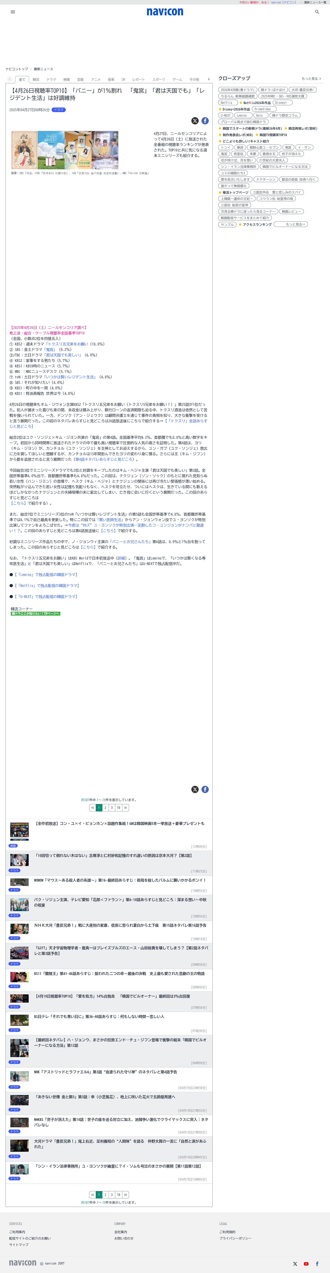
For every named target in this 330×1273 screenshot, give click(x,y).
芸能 (80, 79)
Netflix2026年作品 (257, 103)
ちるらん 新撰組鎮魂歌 (238, 96)
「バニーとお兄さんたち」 (130, 542)
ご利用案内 (17, 1232)
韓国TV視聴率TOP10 (273, 135)
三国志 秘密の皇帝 (234, 205)
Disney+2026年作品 (236, 109)
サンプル (227, 224)
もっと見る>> (290, 224)
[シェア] (205, 120)
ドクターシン (265, 179)
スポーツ (158, 79)
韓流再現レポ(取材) (303, 128)
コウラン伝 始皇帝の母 (276, 198)
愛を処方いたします (235, 179)
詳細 (121, 558)
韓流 (36, 79)
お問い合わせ (124, 1238)
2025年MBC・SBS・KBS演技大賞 (282, 96)
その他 (194, 79)
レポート (138, 79)
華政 (240, 147)
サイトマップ (18, 1244)
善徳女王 (269, 154)
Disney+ (282, 102)
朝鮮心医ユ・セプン (264, 147)
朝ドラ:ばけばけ (273, 90)
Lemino (243, 115)
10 (138, 807)
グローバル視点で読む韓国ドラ (243, 122)
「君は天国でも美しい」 (62, 355)
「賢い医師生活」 (110, 520)
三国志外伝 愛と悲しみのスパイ (277, 192)
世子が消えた (291, 154)
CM (123, 79)
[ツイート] (195, 120)
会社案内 (120, 1232)
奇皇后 (238, 154)
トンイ (226, 147)
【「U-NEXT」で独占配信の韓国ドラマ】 (46, 596)
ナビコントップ (17, 69)
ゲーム (177, 79)
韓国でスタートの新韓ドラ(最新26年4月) (252, 128)
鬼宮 (224, 154)
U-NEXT (226, 115)
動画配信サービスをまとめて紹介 (245, 218)
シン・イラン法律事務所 (238, 166)
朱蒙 (253, 154)
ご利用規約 (227, 1232)
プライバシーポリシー (235, 1238)
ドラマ (51, 79)
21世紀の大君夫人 (272, 160)
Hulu (261, 115)
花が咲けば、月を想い (237, 160)
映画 (66, 79)
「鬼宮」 (49, 349)
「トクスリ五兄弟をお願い (66, 344)
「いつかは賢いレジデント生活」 (69, 377)
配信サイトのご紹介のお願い (30, 1238)
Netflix (228, 102)
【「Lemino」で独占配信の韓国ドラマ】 (46, 574)
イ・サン (304, 147)
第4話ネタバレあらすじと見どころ (103, 459)
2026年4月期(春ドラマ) (238, 90)
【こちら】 (18, 503)
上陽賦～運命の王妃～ (237, 198)
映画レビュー (291, 211)
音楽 (111, 79)
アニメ (96, 79)
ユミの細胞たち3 (233, 173)
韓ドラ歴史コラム (285, 115)
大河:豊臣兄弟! (303, 90)
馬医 (288, 147)
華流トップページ (235, 192)
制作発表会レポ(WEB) (238, 135)
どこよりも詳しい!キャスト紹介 (246, 141)
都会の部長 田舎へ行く (299, 179)
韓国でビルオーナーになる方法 (285, 166)
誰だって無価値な (234, 186)
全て (22, 79)
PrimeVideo (264, 109)
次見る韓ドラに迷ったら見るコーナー (248, 211)
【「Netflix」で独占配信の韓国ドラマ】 (47, 585)
